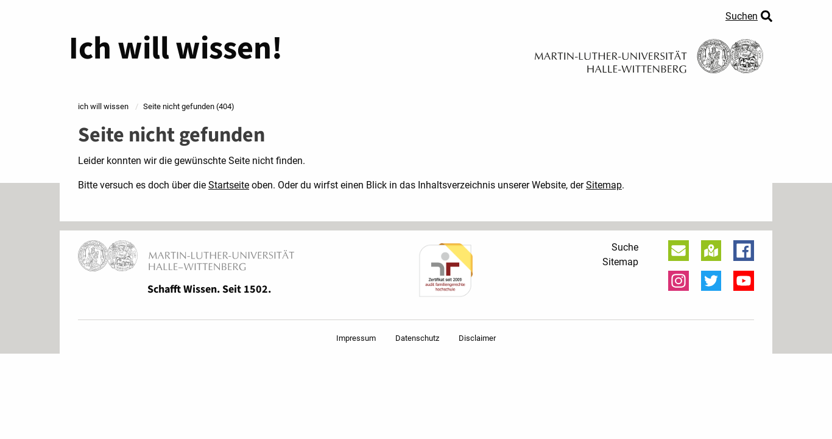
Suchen (741, 16)
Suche (625, 247)
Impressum (356, 338)
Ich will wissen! (176, 49)
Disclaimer (477, 338)
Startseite (228, 185)
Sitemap (604, 185)
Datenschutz (417, 338)
